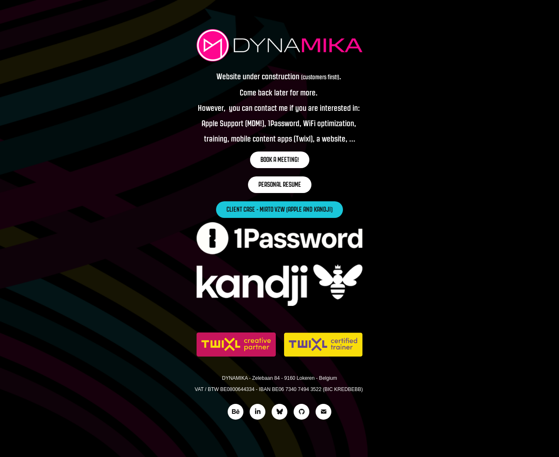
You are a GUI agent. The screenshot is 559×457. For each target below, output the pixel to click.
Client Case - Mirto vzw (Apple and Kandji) (279, 209)
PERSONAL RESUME (279, 184)
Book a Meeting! (279, 159)
